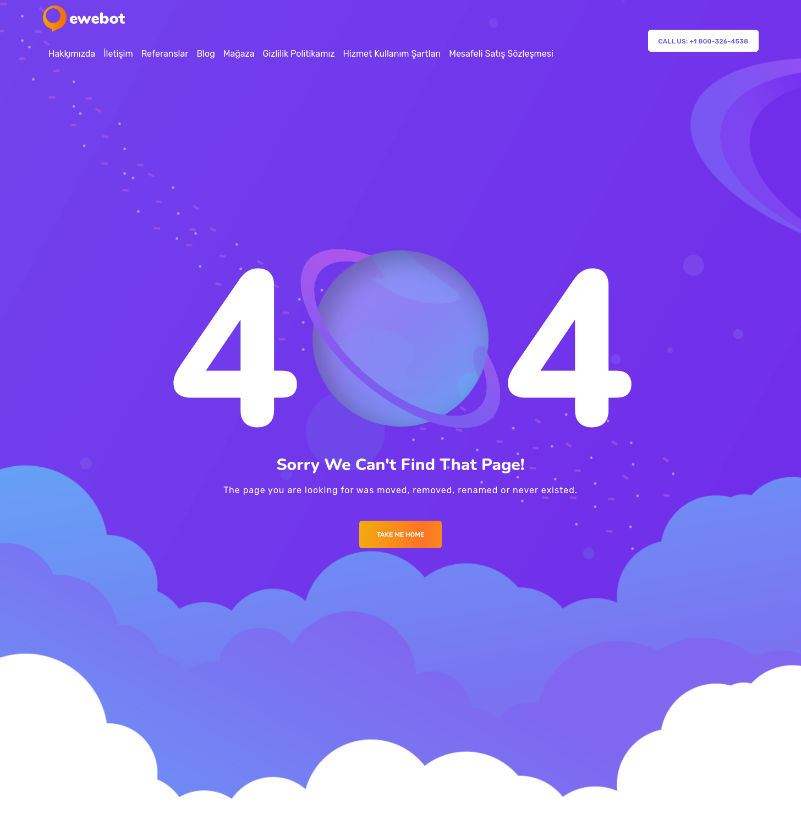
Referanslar (165, 53)
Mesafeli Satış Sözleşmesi (501, 53)
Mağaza (239, 53)
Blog (205, 53)
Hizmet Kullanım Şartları (392, 53)
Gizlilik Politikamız (299, 53)
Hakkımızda (71, 53)
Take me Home (401, 534)
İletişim (118, 53)
